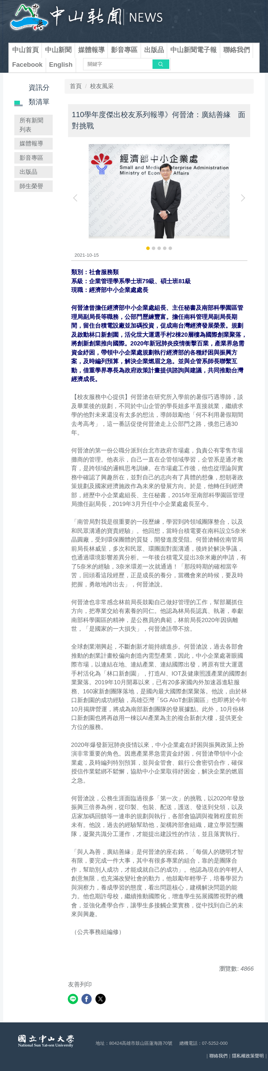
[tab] (148, 248)
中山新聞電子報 (193, 49)
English (61, 64)
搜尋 (161, 64)
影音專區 (124, 49)
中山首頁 (25, 49)
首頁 (76, 86)
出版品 (154, 49)
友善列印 (80, 984)
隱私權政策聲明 (248, 1055)
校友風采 (102, 86)
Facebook (27, 64)
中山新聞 (58, 49)
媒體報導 (91, 49)
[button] (76, 198)
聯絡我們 (236, 49)
